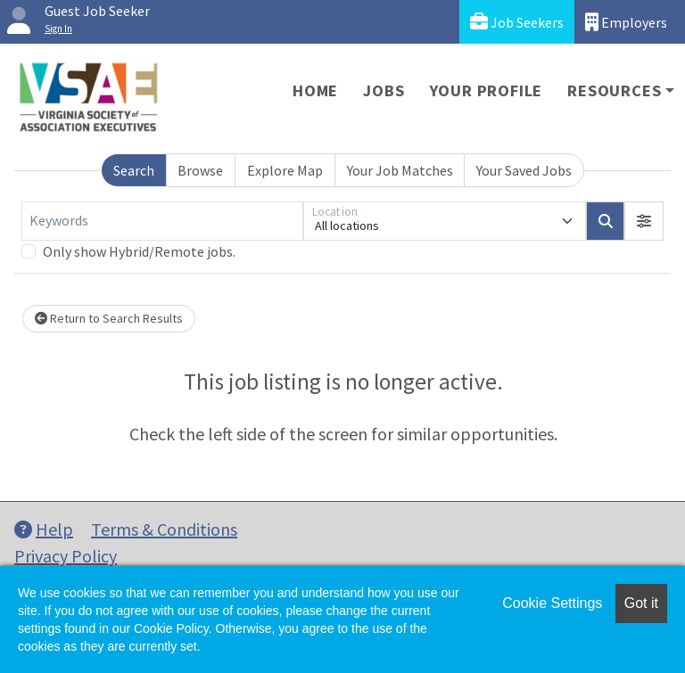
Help (43, 529)
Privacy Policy (65, 556)
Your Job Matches (400, 170)
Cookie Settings (552, 603)
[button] (644, 221)
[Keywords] (162, 221)
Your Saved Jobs (524, 170)
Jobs (383, 90)
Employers (626, 22)
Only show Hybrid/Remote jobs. (139, 251)
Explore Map (285, 170)
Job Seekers (517, 22)
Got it (641, 603)
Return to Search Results (109, 318)
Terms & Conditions (164, 529)
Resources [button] (614, 90)
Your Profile (486, 90)
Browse (200, 170)
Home (315, 90)
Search (133, 170)
